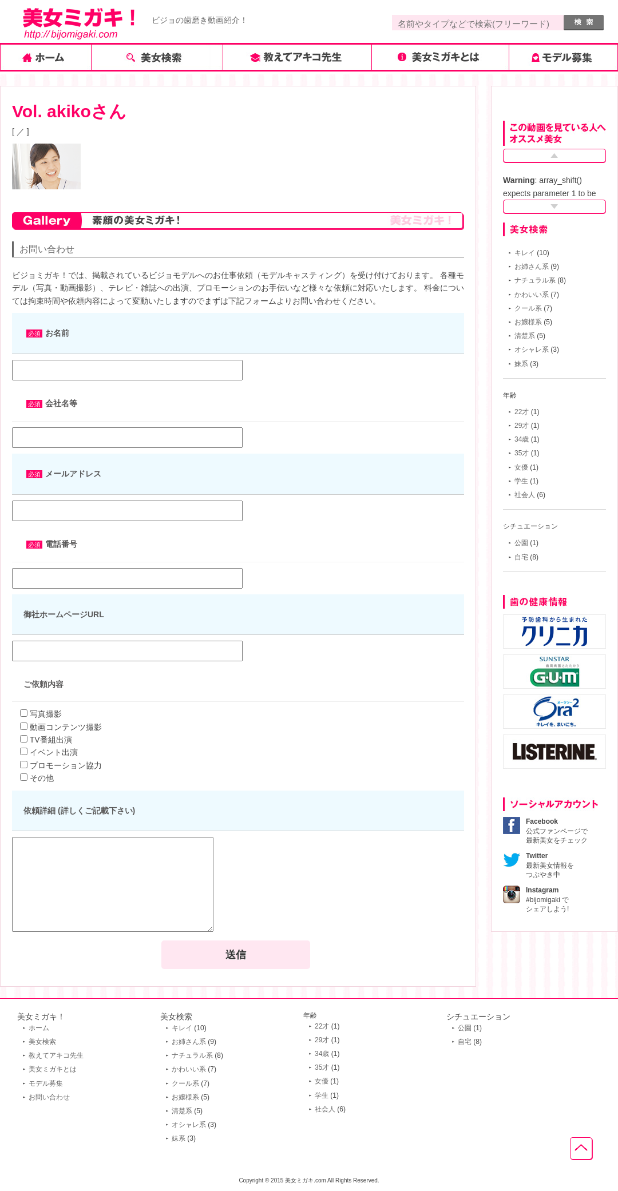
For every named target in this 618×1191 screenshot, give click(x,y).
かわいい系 (531, 295)
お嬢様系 (528, 322)
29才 (521, 426)
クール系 (528, 308)
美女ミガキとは (53, 1069)
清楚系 (524, 336)
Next (554, 207)
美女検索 (42, 1042)
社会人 (524, 495)
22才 (521, 412)
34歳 (521, 439)
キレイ (524, 253)
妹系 (521, 364)
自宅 (521, 557)
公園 (521, 543)
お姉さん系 (531, 267)
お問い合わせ (49, 1097)
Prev (554, 156)
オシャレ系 (531, 350)
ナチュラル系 (535, 280)
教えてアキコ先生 (56, 1055)
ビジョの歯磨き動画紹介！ (200, 20)
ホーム (39, 1028)
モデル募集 (46, 1083)
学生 (521, 481)
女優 (521, 467)
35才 (521, 453)
